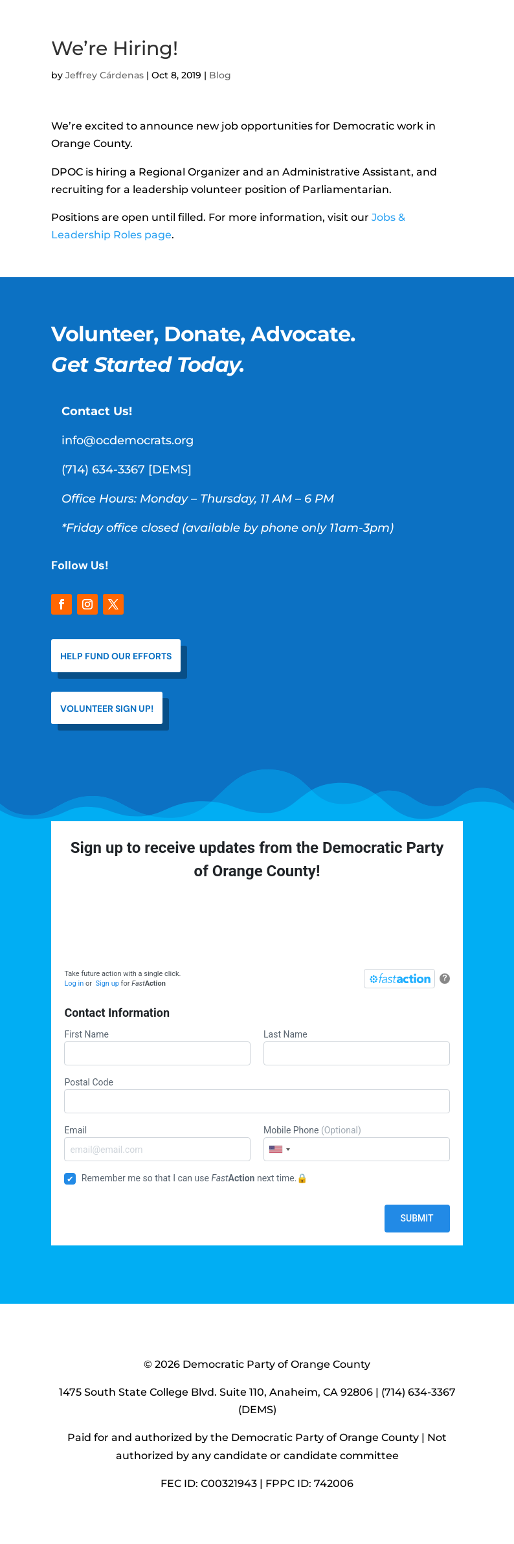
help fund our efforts (116, 656)
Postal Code (256, 1095)
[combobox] (279, 1149)
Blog (220, 75)
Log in (74, 983)
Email (157, 1143)
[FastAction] (399, 978)
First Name (157, 1047)
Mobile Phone (356, 1143)
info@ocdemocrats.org (127, 440)
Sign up (106, 983)
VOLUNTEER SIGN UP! (106, 708)
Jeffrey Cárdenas (104, 75)
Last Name (356, 1047)
